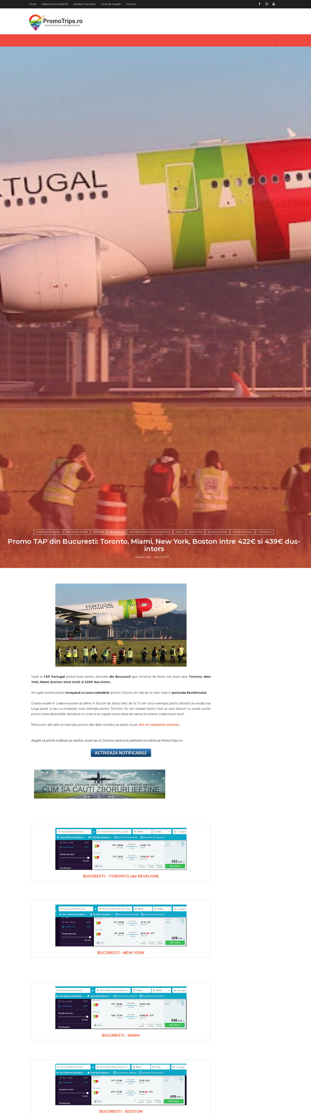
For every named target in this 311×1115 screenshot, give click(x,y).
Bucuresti (118, 676)
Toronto (266, 676)
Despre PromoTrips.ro (61, 4)
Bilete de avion (78, 676)
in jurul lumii (226, 1034)
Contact (137, 4)
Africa (219, 971)
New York (197, 676)
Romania (221, 1027)
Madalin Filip (144, 702)
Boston (100, 676)
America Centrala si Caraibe (238, 978)
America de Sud (228, 992)
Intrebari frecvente (91, 4)
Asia (217, 999)
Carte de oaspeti (117, 4)
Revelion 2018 (219, 676)
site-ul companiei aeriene (165, 883)
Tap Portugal (244, 676)
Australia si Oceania (231, 1006)
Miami (181, 676)
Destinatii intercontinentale (151, 676)
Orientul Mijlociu (228, 1020)
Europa (220, 1013)
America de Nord (49, 676)
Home (39, 4)
